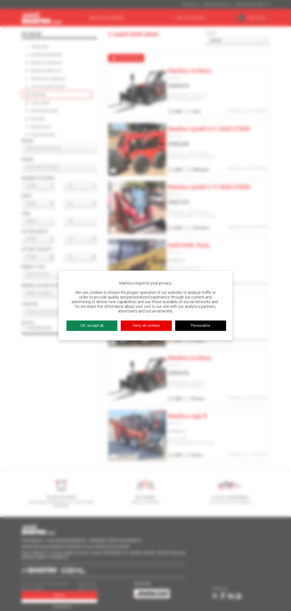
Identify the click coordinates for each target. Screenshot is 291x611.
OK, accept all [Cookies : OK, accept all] (92, 325)
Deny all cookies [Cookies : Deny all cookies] (146, 325)
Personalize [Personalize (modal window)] (200, 325)
